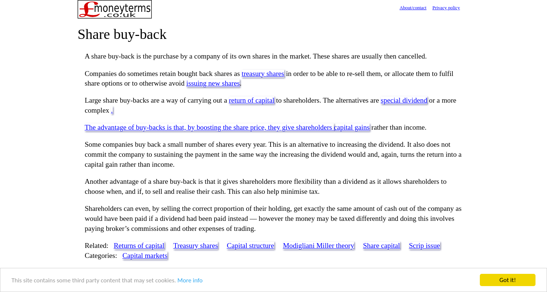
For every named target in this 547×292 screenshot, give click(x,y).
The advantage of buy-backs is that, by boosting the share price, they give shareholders (209, 127)
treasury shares (263, 73)
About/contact (413, 7)
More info (190, 281)
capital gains (352, 127)
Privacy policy (446, 7)
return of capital (252, 100)
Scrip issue (424, 245)
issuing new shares (213, 83)
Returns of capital (139, 245)
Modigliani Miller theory (318, 245)
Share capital (381, 245)
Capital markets (144, 255)
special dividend (404, 100)
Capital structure (250, 245)
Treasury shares (195, 245)
